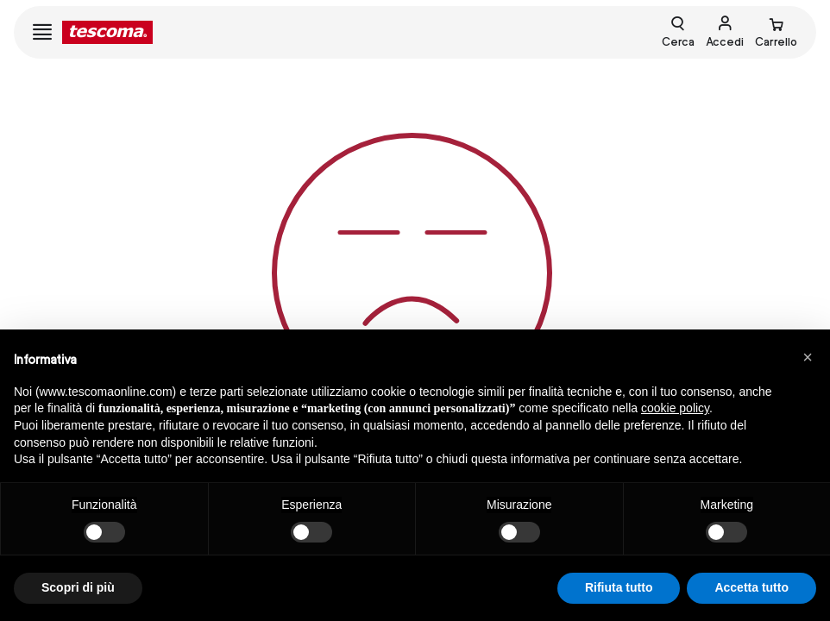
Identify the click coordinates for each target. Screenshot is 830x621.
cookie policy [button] (675, 408)
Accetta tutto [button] (751, 587)
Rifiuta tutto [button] (619, 587)
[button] (807, 357)
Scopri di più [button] (78, 587)
